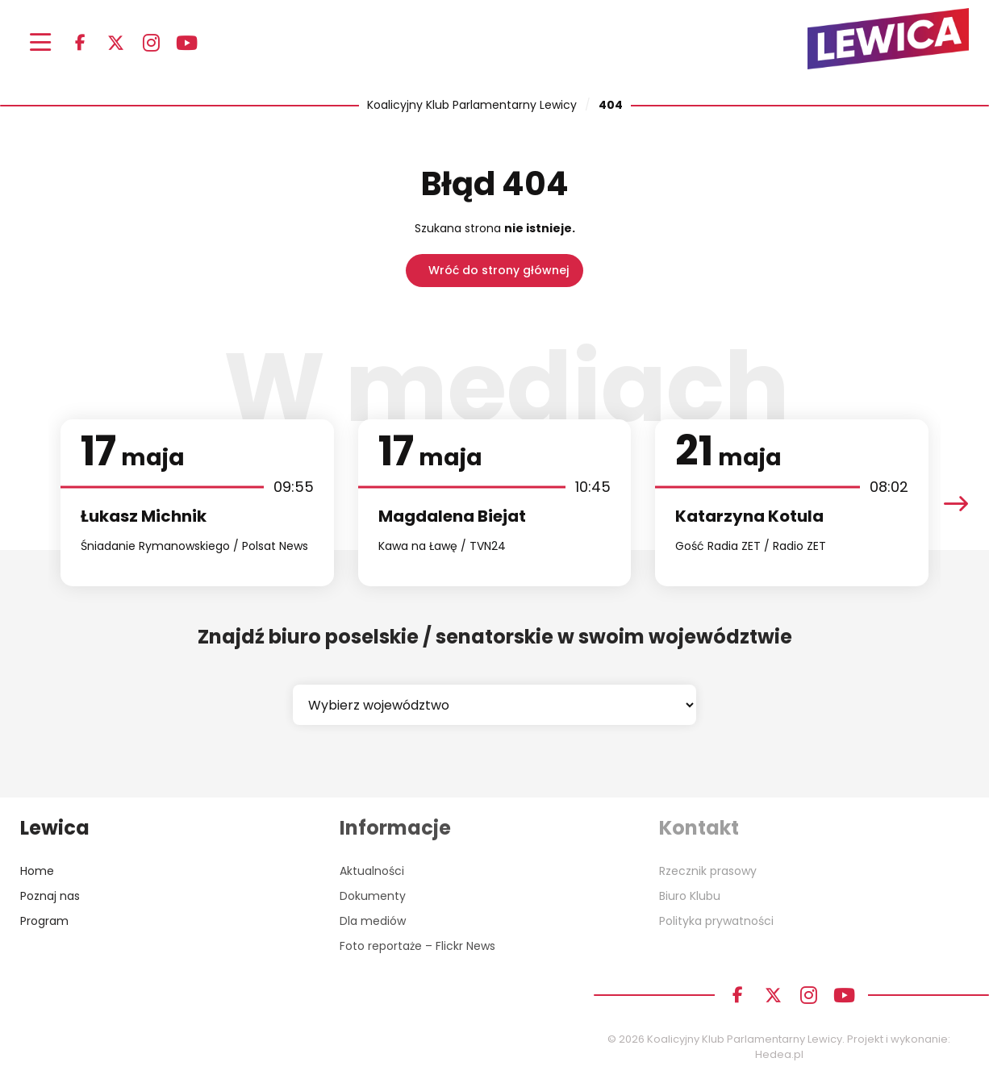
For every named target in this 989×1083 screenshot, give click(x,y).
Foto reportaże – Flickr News (417, 946)
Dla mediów (373, 921)
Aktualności (372, 871)
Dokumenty (373, 896)
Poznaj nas (50, 896)
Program (44, 921)
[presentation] (956, 502)
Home (37, 871)
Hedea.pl (779, 1054)
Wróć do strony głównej (498, 270)
